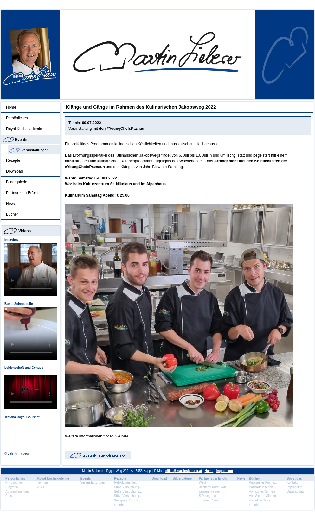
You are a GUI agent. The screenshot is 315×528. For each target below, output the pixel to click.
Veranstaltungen (35, 150)
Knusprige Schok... (127, 500)
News (11, 203)
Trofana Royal (208, 500)
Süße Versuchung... (128, 487)
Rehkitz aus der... (126, 482)
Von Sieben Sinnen (262, 496)
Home (11, 107)
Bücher (12, 214)
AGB (40, 487)
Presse (10, 496)
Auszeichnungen (17, 491)
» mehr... (120, 504)
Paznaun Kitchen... (262, 487)
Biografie (11, 487)
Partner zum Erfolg (22, 193)
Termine (43, 482)
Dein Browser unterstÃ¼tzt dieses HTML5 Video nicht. (30, 269)
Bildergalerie (16, 182)
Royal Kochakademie (24, 129)
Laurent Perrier (209, 491)
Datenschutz (296, 491)
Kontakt (292, 482)
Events (21, 139)
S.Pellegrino (207, 496)
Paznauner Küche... (263, 482)
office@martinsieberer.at (183, 471)
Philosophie (13, 482)
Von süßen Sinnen (262, 491)
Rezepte (13, 160)
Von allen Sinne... (261, 500)
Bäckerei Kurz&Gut (212, 487)
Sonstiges (294, 478)
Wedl (202, 482)
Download (14, 171)
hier (124, 436)
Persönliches (17, 118)
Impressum (224, 471)
